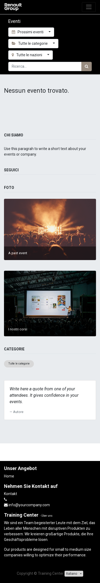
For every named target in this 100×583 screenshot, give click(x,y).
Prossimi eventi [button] (28, 32)
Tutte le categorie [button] (30, 43)
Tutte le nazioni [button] (27, 55)
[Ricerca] (86, 66)
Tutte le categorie (19, 363)
